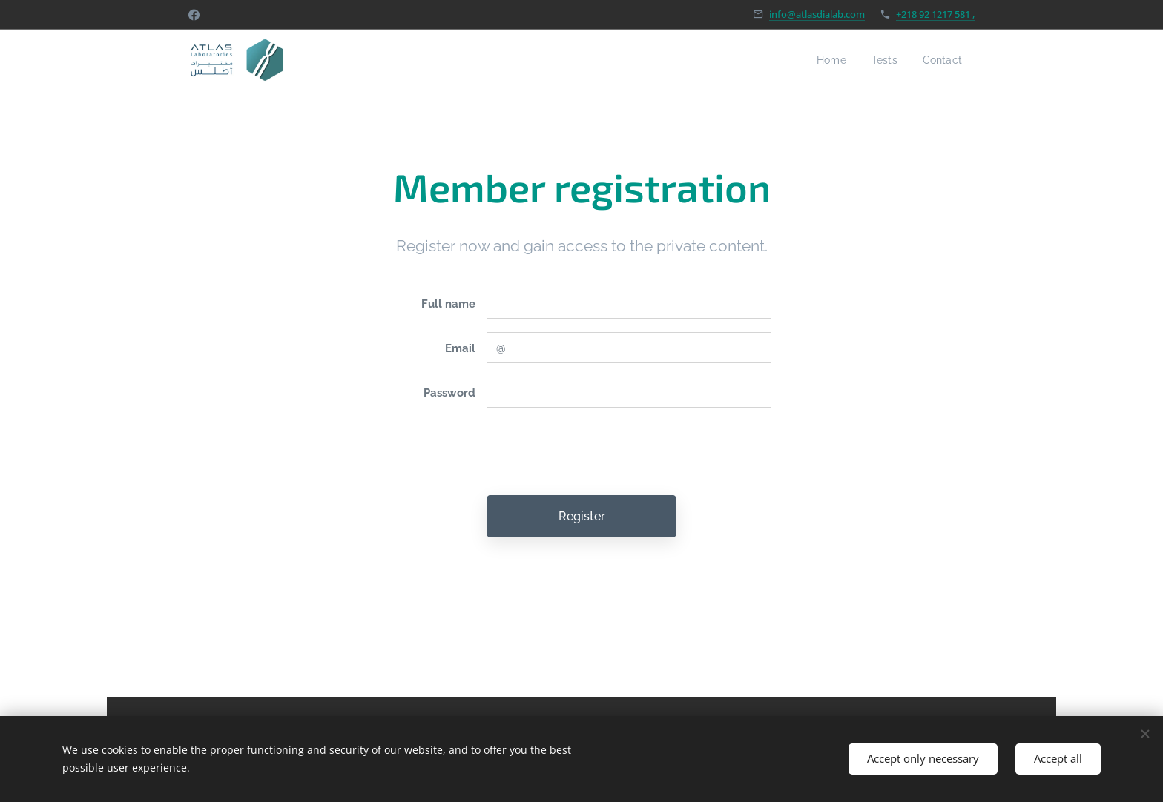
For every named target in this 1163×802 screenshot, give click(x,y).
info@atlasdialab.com (817, 14)
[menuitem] (825, 60)
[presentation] (598, 451)
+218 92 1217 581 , (935, 14)
